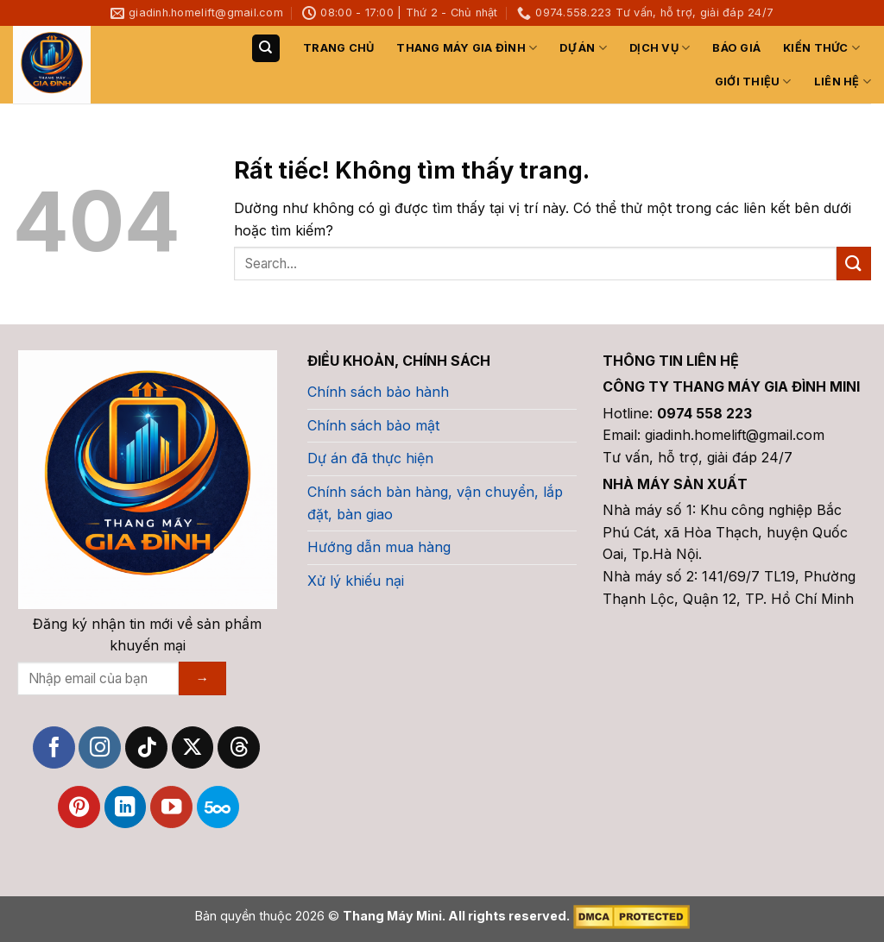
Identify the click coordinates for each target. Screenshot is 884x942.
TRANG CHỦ (338, 47)
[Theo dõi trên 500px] (218, 807)
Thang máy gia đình (466, 48)
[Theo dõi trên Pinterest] (79, 807)
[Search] (266, 49)
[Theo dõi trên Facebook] (54, 747)
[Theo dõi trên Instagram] (100, 747)
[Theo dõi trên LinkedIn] (125, 807)
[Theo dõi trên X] (193, 747)
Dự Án (583, 48)
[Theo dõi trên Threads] (239, 747)
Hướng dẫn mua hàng (379, 547)
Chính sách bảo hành (378, 391)
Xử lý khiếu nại (355, 580)
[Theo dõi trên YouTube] (171, 807)
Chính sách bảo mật (373, 425)
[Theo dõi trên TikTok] (146, 747)
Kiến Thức (821, 48)
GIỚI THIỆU (753, 81)
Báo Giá (736, 47)
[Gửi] (854, 263)
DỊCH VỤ (659, 48)
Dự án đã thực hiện (370, 458)
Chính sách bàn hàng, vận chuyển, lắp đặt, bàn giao (435, 503)
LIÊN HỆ (842, 81)
